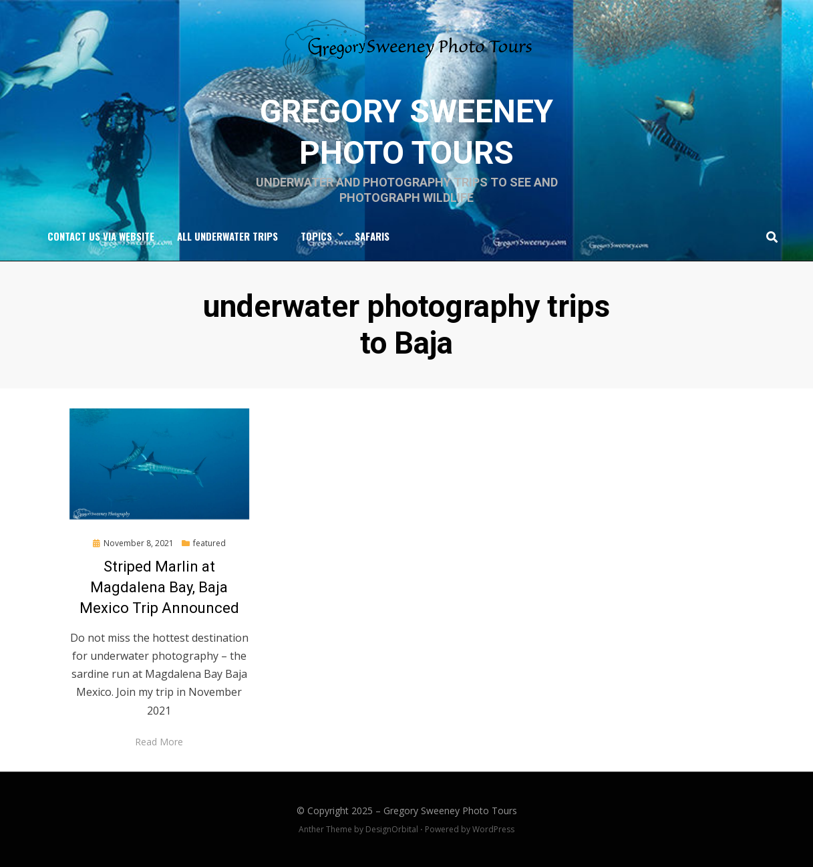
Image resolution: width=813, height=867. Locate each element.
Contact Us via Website (100, 236)
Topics (316, 236)
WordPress (493, 829)
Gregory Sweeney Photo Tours (450, 810)
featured (209, 543)
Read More (159, 741)
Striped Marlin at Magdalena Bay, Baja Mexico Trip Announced (159, 587)
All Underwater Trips (227, 236)
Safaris (372, 236)
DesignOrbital (391, 829)
